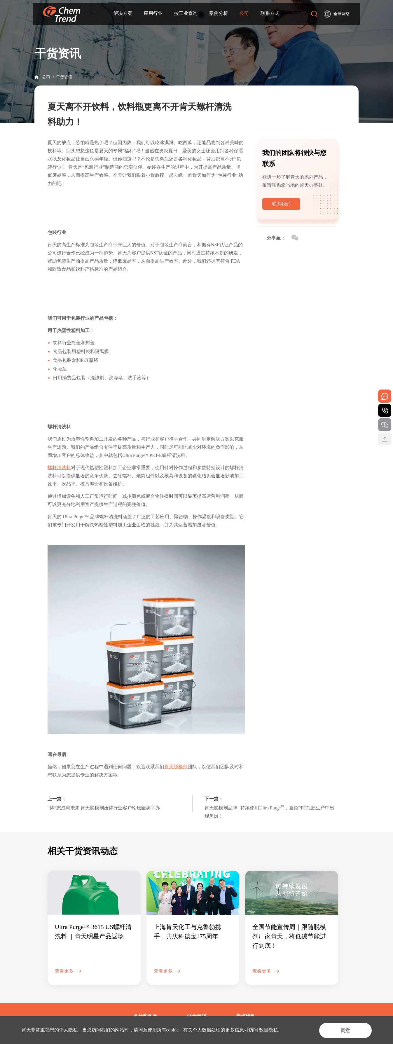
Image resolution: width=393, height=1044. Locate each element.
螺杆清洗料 (59, 467)
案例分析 (218, 13)
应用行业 (153, 13)
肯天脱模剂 (176, 766)
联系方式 (270, 13)
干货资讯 (64, 77)
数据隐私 (268, 1029)
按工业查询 (186, 13)
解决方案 (122, 13)
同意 (343, 1029)
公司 (244, 13)
